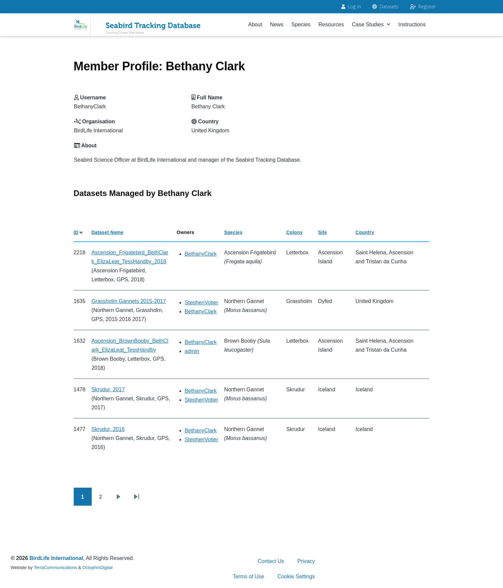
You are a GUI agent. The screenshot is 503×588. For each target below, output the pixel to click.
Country (365, 232)
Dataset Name (107, 232)
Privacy (306, 561)
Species (301, 24)
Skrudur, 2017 (108, 389)
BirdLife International (56, 558)
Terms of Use (248, 576)
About (255, 24)
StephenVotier (201, 302)
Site (322, 232)
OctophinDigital (97, 567)
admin (192, 351)
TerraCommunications (55, 567)
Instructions (412, 24)
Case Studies (371, 24)
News (277, 24)
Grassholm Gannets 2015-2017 (128, 301)
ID (79, 232)
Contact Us (271, 561)
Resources (331, 24)
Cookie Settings (296, 576)
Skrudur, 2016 (108, 429)
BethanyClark (201, 254)
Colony (294, 232)
